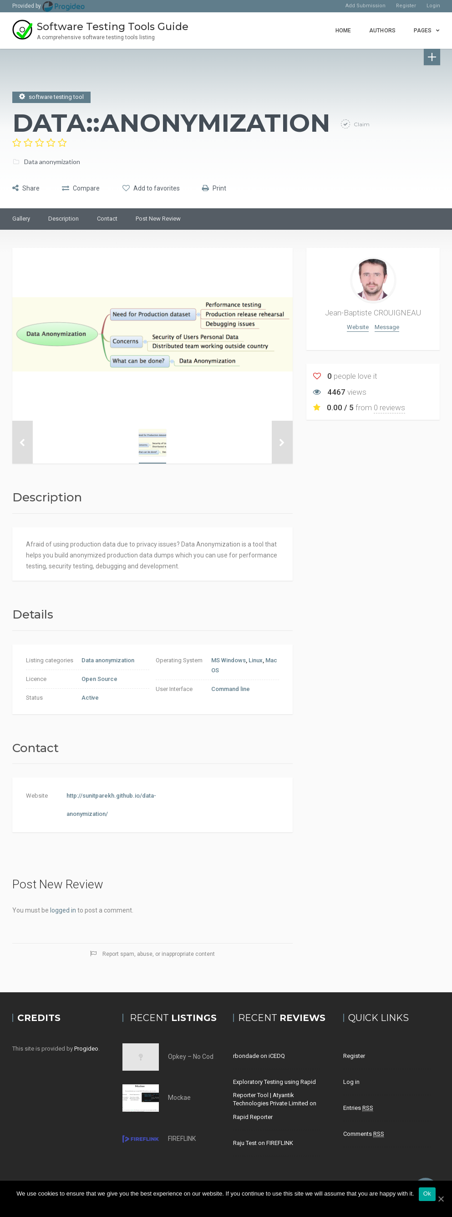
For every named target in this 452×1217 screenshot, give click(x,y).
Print (233, 187)
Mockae (179, 1097)
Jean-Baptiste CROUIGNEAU (373, 312)
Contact (107, 218)
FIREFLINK (182, 1138)
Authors (382, 30)
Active (90, 697)
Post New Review (158, 218)
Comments (363, 1134)
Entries (358, 1108)
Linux (256, 660)
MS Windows (228, 660)
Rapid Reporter (253, 1117)
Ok (427, 1193)
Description (63, 218)
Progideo (86, 1048)
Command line (230, 689)
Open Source (99, 679)
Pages (423, 30)
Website (358, 327)
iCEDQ (277, 1055)
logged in (63, 910)
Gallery (21, 218)
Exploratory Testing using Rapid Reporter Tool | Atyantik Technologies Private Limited (274, 1092)
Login (433, 6)
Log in (351, 1081)
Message (387, 327)
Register (406, 6)
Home (343, 30)
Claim (361, 122)
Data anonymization (52, 160)
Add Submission (365, 6)
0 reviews (389, 407)
